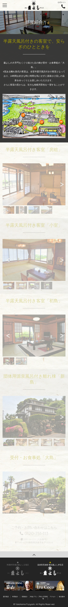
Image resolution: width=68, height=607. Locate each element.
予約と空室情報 (43, 597)
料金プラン (34, 596)
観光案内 (62, 596)
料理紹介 (15, 596)
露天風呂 (6, 596)
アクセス (52, 596)
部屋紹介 (25, 596)
